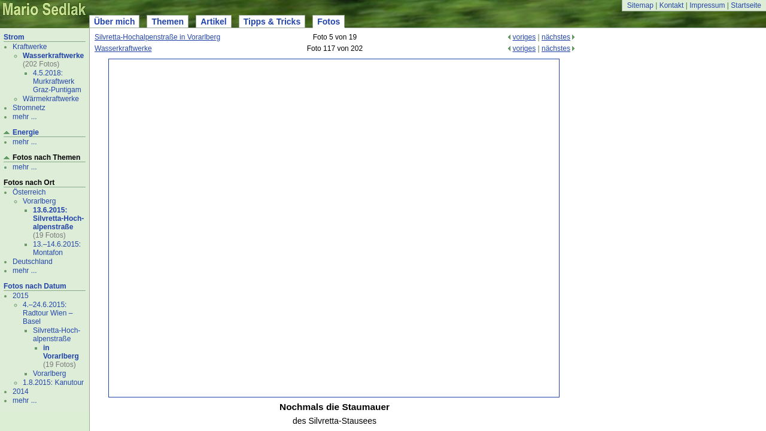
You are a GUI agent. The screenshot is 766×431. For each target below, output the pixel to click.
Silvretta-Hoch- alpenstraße (56, 334)
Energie (26, 132)
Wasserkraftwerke (53, 55)
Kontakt (671, 5)
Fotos (328, 21)
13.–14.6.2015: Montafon (57, 248)
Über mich (114, 21)
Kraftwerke (30, 47)
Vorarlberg (39, 201)
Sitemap (640, 5)
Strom (14, 37)
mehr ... (25, 117)
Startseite (746, 5)
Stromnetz (29, 108)
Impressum (707, 5)
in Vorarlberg (61, 352)
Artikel (213, 21)
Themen (167, 21)
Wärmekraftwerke (51, 99)
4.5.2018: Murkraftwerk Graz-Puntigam (57, 81)
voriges (524, 37)
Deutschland (33, 261)
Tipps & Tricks (272, 21)
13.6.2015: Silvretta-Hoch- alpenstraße (58, 218)
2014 (21, 391)
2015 (21, 296)
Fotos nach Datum (35, 286)
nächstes (556, 37)
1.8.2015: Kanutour (53, 382)
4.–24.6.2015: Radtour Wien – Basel (47, 313)
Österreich (29, 192)
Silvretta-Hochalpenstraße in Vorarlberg (157, 37)
